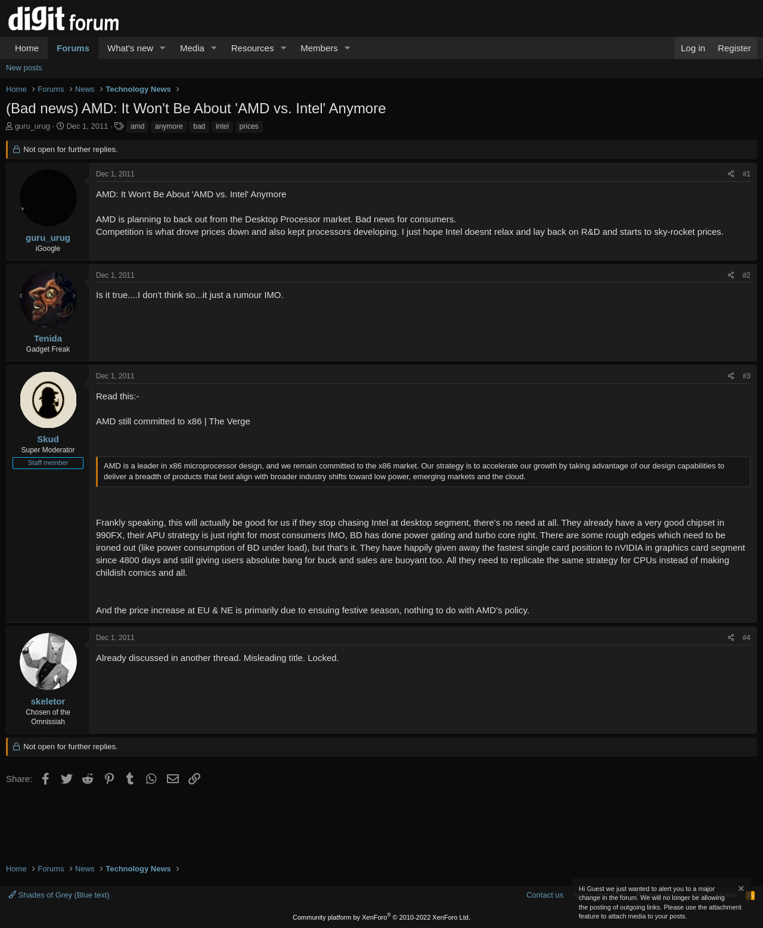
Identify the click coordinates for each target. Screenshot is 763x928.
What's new (130, 48)
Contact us (544, 894)
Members (319, 48)
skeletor (48, 701)
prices (249, 126)
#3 (746, 376)
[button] (162, 48)
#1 (746, 174)
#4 (746, 638)
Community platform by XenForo (381, 917)
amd (137, 126)
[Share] (731, 174)
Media (192, 48)
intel (222, 126)
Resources (252, 48)
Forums (73, 48)
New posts (24, 67)
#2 (746, 275)
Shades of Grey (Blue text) (59, 894)
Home (27, 48)
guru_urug (32, 126)
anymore (169, 126)
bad (199, 126)
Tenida (48, 338)
